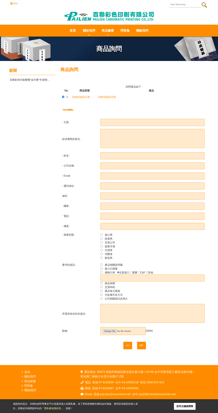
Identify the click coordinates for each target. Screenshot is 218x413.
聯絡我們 (142, 30)
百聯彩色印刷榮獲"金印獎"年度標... (29, 79)
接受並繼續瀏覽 (184, 406)
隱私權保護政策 (52, 408)
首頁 (73, 30)
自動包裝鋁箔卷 (81, 97)
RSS (15, 3)
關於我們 (89, 33)
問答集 (125, 30)
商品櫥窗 (108, 33)
